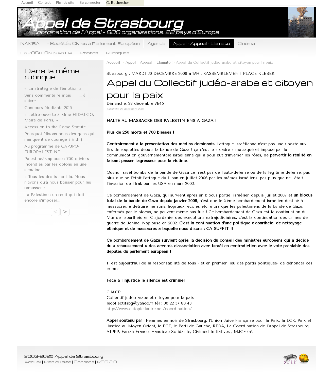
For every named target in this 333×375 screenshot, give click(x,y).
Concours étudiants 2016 (48, 107)
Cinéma (246, 43)
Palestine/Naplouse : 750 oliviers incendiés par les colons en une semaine (56, 164)
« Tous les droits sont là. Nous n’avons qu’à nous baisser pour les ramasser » (57, 182)
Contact (44, 3)
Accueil (27, 3)
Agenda (156, 43)
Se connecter (90, 3)
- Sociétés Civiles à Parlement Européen (93, 43)
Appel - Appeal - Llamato (201, 43)
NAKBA (30, 43)
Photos (89, 52)
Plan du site (65, 3)
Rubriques (117, 52)
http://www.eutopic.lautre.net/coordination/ (149, 308)
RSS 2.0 (107, 361)
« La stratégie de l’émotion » (52, 88)
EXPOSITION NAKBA (46, 52)
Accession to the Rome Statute (55, 126)
